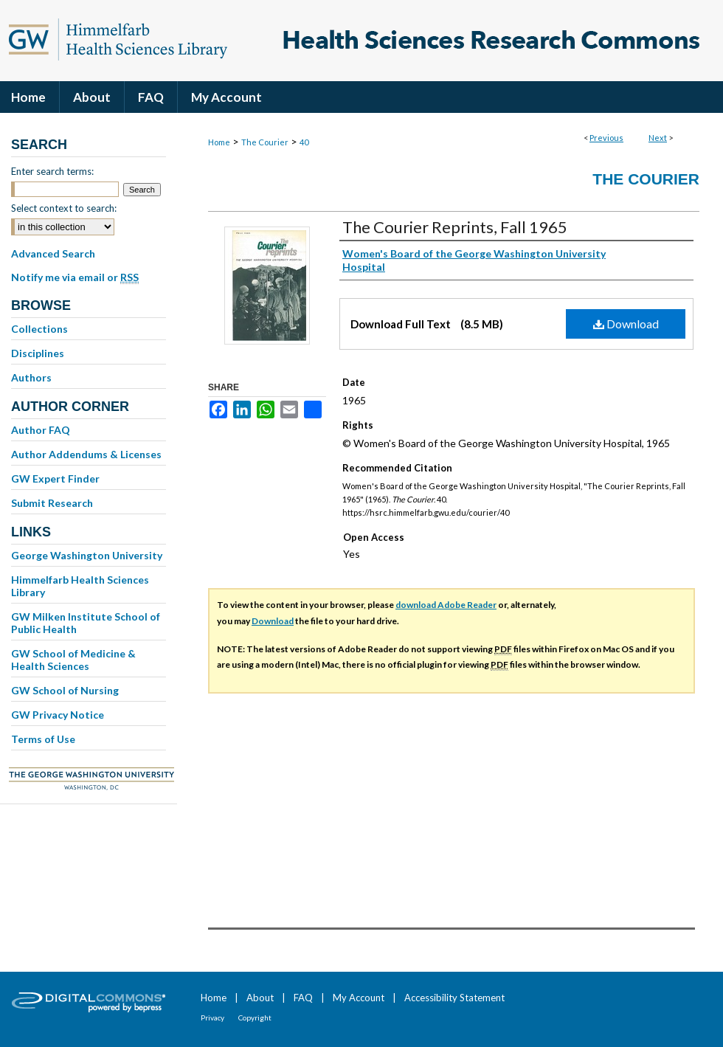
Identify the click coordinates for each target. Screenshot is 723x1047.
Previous (606, 137)
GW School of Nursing (65, 690)
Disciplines (37, 353)
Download (626, 324)
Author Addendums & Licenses (86, 454)
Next (657, 137)
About (260, 997)
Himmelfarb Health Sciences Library (80, 585)
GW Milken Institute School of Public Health (85, 622)
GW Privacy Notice (57, 714)
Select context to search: (64, 208)
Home (219, 142)
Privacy (212, 1017)
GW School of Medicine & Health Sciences (73, 659)
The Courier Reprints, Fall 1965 (454, 227)
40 (304, 142)
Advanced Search (53, 253)
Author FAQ (40, 430)
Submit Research (52, 503)
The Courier (264, 142)
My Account (358, 997)
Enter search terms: (52, 171)
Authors (31, 377)
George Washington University (86, 555)
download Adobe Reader (446, 604)
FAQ (303, 997)
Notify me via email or (75, 277)
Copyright (254, 1017)
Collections (39, 328)
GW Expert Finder (55, 478)
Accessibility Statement (454, 997)
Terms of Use (43, 739)
